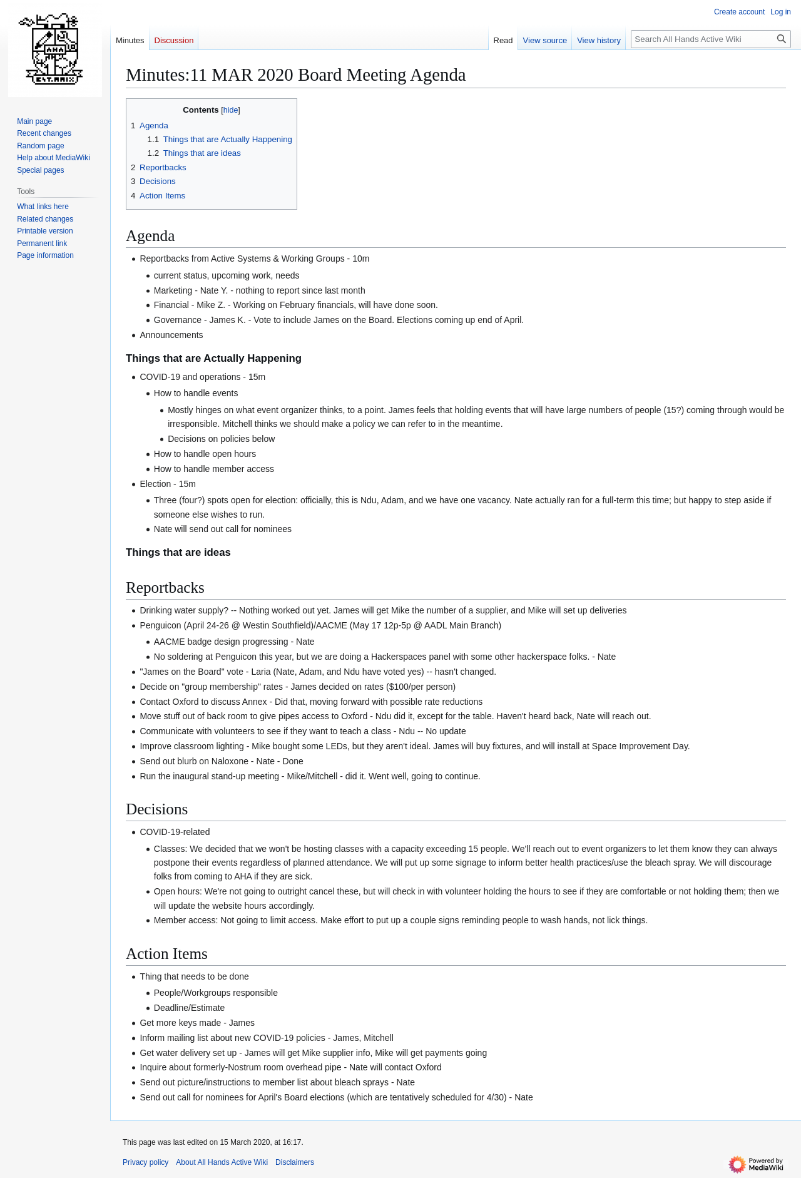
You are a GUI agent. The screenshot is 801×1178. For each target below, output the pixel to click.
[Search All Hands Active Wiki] (711, 39)
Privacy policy (145, 1162)
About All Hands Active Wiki (222, 1162)
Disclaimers (294, 1162)
